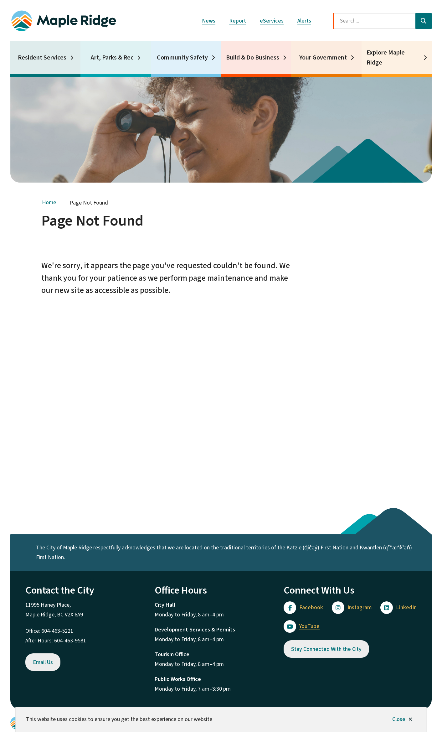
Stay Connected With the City (326, 649)
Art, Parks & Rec (112, 57)
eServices (272, 21)
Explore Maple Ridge (386, 57)
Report (237, 21)
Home (49, 202)
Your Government (323, 57)
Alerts (304, 21)
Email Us (43, 662)
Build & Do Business (252, 57)
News (208, 21)
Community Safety (182, 57)
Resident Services (42, 57)
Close (398, 719)
